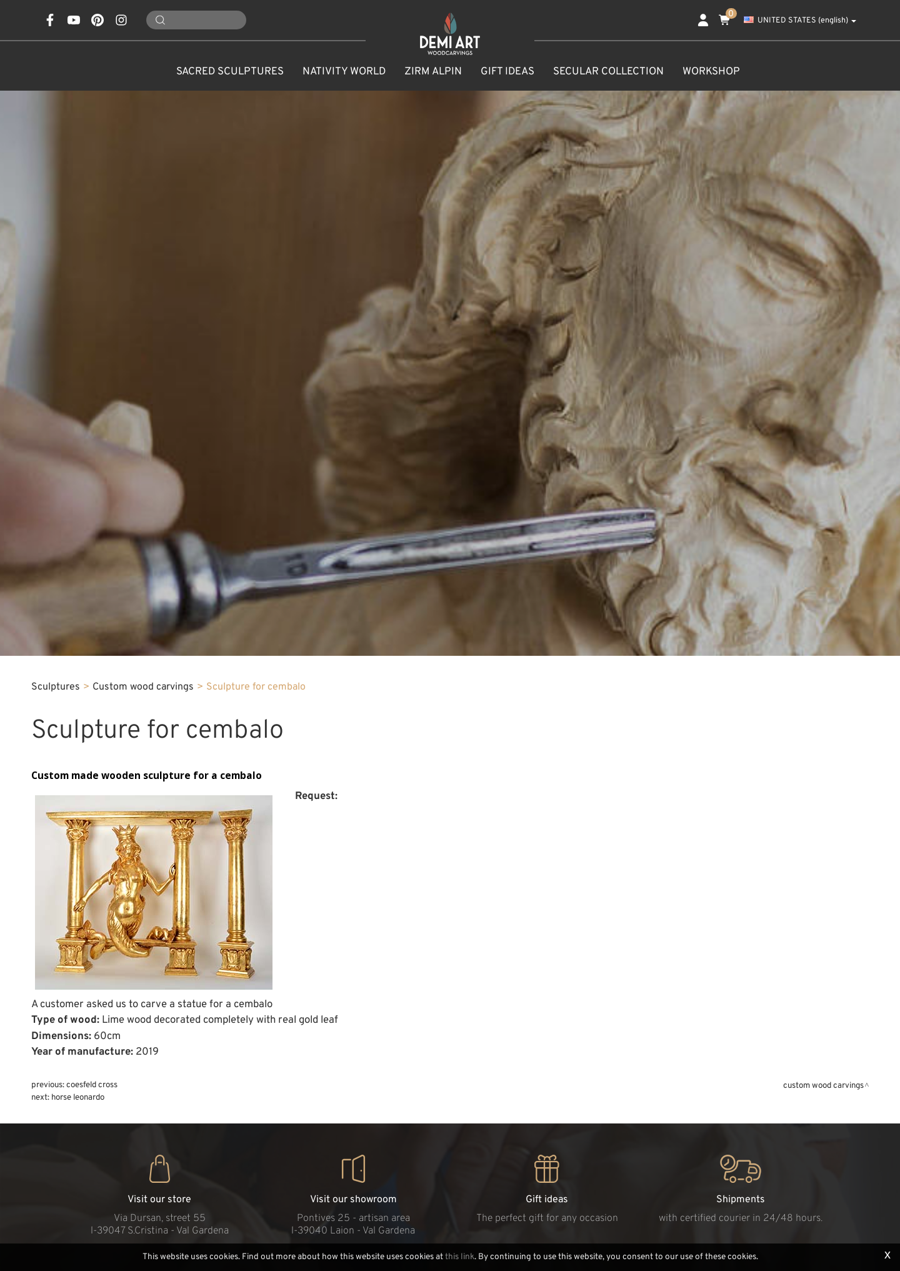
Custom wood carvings (143, 687)
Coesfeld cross (92, 1085)
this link (459, 1257)
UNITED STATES (800, 21)
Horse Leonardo (77, 1097)
